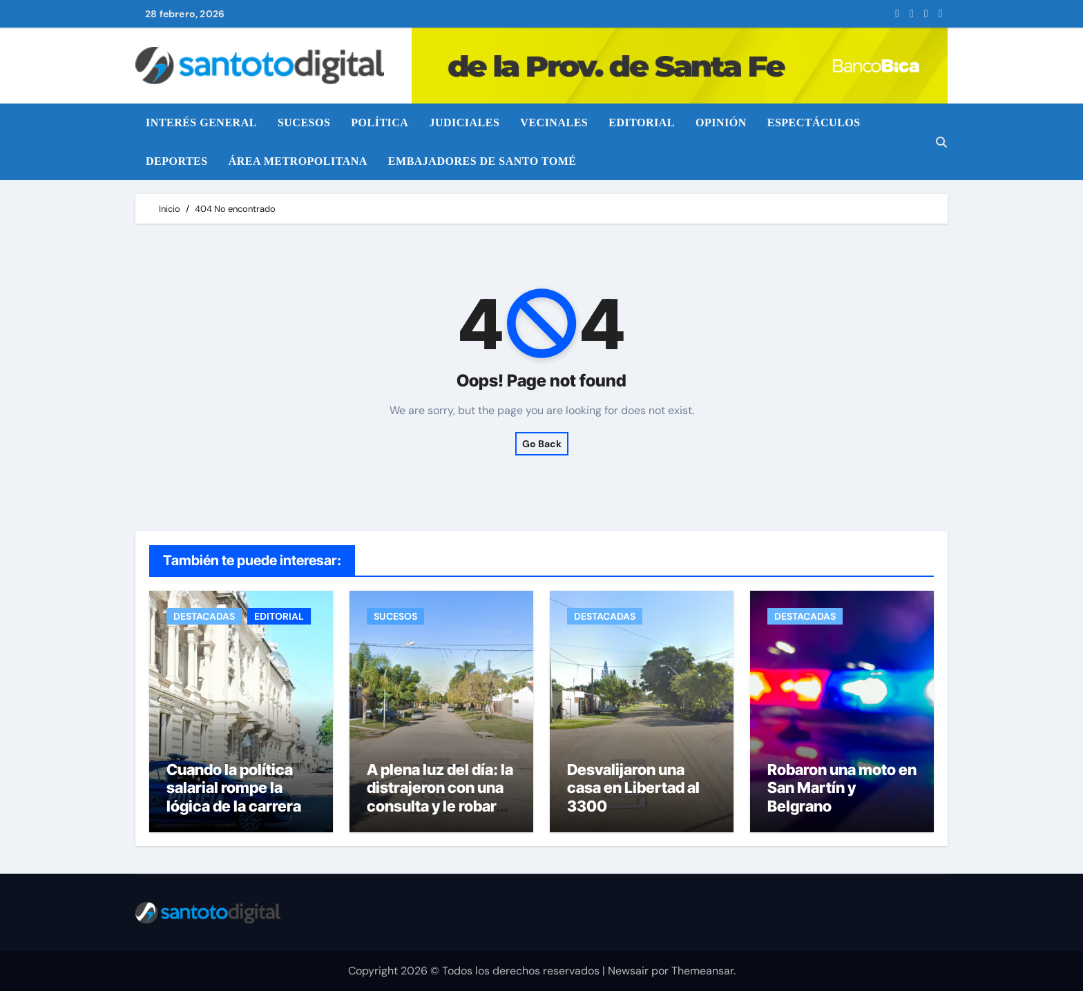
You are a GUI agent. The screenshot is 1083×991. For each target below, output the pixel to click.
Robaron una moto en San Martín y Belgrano (842, 788)
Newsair (628, 970)
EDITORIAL (641, 122)
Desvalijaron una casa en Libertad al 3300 (633, 788)
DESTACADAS (204, 616)
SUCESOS (304, 122)
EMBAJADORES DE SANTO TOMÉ (482, 161)
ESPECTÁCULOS (814, 122)
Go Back (542, 444)
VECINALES (554, 122)
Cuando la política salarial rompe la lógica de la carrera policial (233, 797)
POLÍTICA (379, 122)
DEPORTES (177, 161)
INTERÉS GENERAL (201, 122)
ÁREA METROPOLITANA (298, 161)
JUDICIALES (464, 122)
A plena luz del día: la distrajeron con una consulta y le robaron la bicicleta (440, 797)
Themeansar (702, 970)
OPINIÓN (721, 122)
